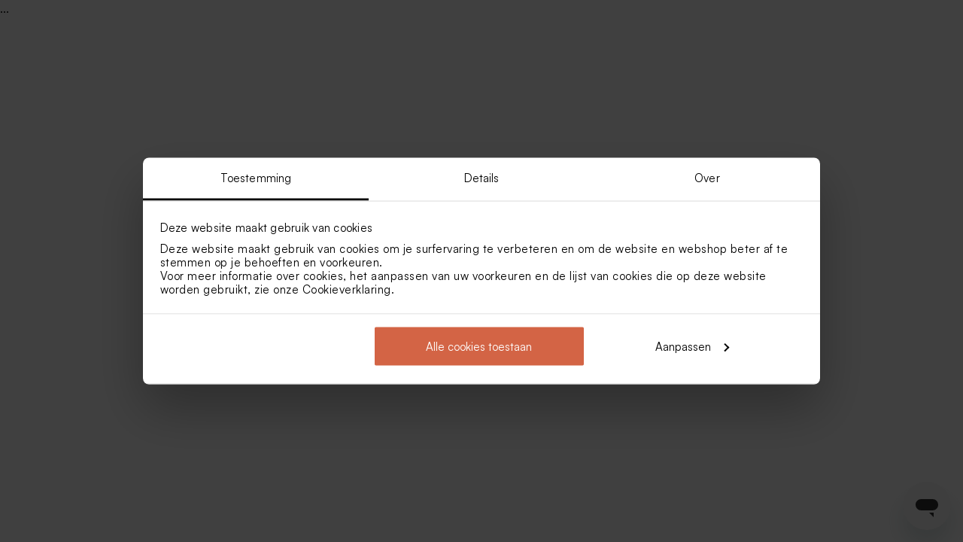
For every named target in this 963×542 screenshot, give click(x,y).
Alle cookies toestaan (479, 346)
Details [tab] (482, 178)
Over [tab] (706, 178)
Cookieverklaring (346, 289)
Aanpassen (692, 346)
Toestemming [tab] (255, 178)
